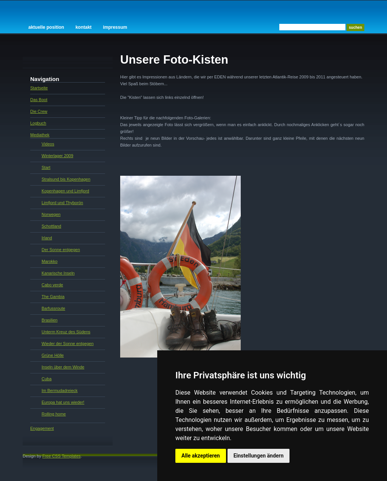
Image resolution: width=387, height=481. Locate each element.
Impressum (115, 27)
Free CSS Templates (61, 456)
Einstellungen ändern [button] (259, 456)
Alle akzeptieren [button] (200, 456)
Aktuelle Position (46, 27)
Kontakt (84, 27)
